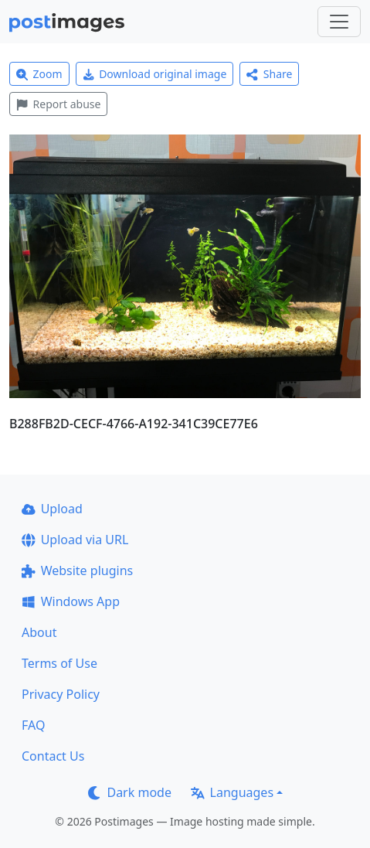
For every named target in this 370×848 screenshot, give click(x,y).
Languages (232, 792)
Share (269, 73)
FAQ (33, 725)
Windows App (71, 601)
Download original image (155, 73)
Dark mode (129, 792)
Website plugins (77, 570)
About (39, 632)
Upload (52, 508)
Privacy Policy (61, 694)
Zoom (39, 73)
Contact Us (53, 756)
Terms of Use (59, 663)
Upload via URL (75, 539)
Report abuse (58, 104)
